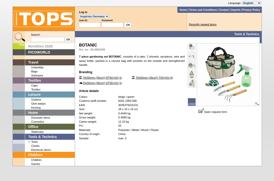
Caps (34, 85)
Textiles (34, 80)
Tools (34, 141)
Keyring (36, 107)
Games (35, 163)
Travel (33, 62)
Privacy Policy (251, 9)
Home (183, 9)
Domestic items (40, 117)
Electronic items (41, 149)
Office (33, 127)
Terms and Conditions (203, 9)
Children (35, 155)
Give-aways (38, 103)
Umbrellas (37, 67)
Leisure (34, 95)
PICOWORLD (39, 52)
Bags (34, 71)
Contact (224, 9)
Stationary (37, 131)
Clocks (35, 145)
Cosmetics (37, 121)
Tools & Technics (42, 137)
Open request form (212, 111)
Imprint (235, 9)
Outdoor (36, 99)
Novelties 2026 (40, 46)
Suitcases (37, 75)
